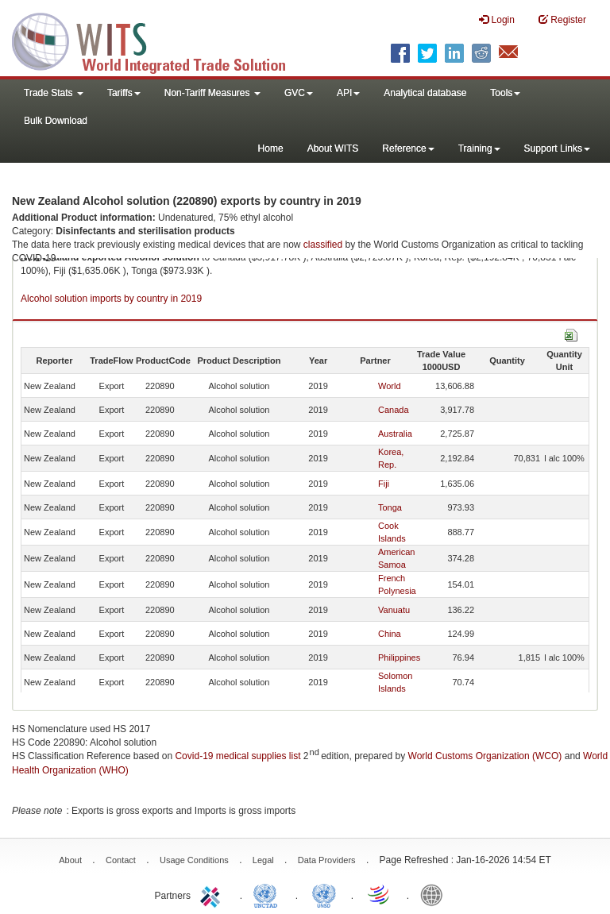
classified (322, 244)
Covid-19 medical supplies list (237, 756)
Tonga (390, 507)
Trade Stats (53, 92)
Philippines (399, 657)
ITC (213, 894)
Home (271, 148)
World (389, 386)
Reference (408, 148)
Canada (393, 410)
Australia (395, 433)
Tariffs (124, 92)
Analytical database (425, 92)
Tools (505, 92)
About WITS (333, 148)
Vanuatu (394, 610)
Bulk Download (55, 120)
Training (479, 148)
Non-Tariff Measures (212, 92)
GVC (298, 92)
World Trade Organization (380, 894)
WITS (159, 39)
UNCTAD (268, 894)
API (348, 92)
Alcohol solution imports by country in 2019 (111, 298)
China (389, 633)
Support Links (557, 148)
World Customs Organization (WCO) (485, 756)
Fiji (383, 483)
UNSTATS (324, 894)
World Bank (435, 894)
